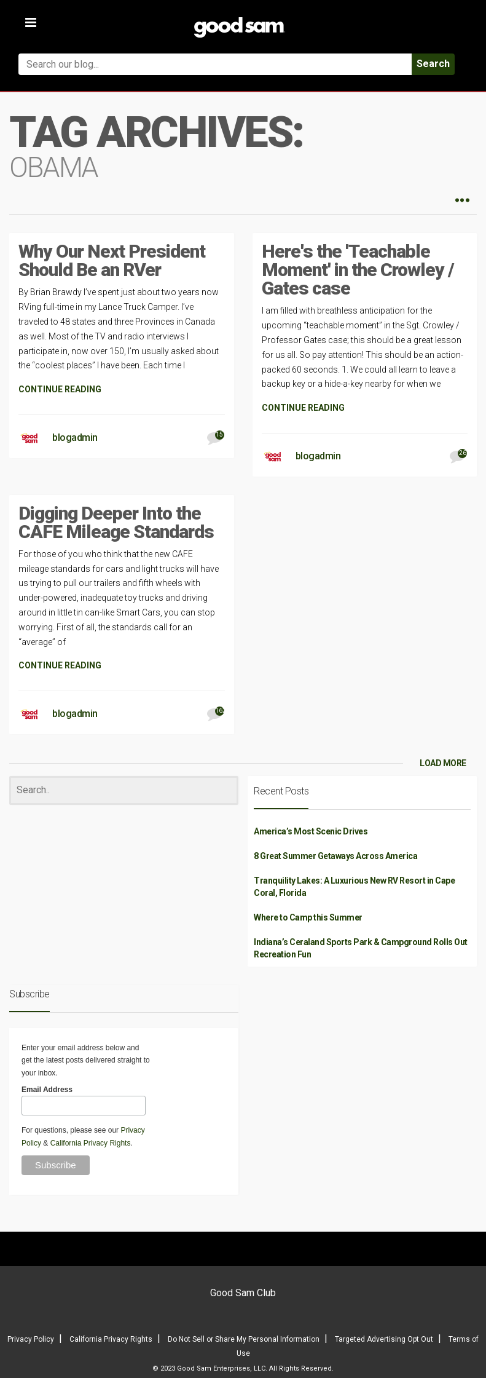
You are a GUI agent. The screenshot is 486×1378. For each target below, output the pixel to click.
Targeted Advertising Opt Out (384, 1339)
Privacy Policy (30, 1339)
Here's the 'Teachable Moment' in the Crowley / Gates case (358, 269)
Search (433, 63)
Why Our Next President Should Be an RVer (111, 260)
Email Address (47, 1089)
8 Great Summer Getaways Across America (335, 856)
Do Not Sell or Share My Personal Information (243, 1339)
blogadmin (75, 437)
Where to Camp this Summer (308, 917)
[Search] (123, 790)
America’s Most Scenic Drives (310, 831)
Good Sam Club (243, 1293)
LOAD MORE (443, 763)
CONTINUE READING (59, 389)
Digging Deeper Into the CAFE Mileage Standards (116, 522)
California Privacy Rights (90, 1143)
